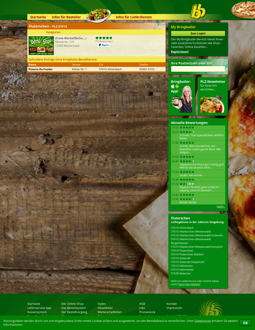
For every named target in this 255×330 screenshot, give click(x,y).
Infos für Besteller (66, 17)
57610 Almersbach (182, 227)
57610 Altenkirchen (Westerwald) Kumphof (196, 246)
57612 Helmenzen (182, 265)
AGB (142, 303)
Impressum (174, 308)
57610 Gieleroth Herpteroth (187, 262)
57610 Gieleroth (181, 258)
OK (245, 323)
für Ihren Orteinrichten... (212, 96)
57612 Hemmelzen (182, 269)
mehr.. (221, 206)
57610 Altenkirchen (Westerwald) (191, 231)
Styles (102, 303)
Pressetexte (147, 312)
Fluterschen (180, 218)
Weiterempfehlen (110, 312)
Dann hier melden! (189, 284)
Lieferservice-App (39, 308)
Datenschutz (203, 321)
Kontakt (171, 303)
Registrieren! (180, 52)
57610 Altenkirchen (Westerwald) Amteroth (197, 235)
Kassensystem (37, 312)
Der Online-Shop (72, 303)
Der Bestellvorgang (74, 312)
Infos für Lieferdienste (134, 17)
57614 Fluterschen (182, 250)
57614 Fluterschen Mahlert (187, 254)
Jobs (142, 308)
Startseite (38, 17)
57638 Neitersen (181, 273)
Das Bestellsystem (73, 308)
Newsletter (105, 308)
